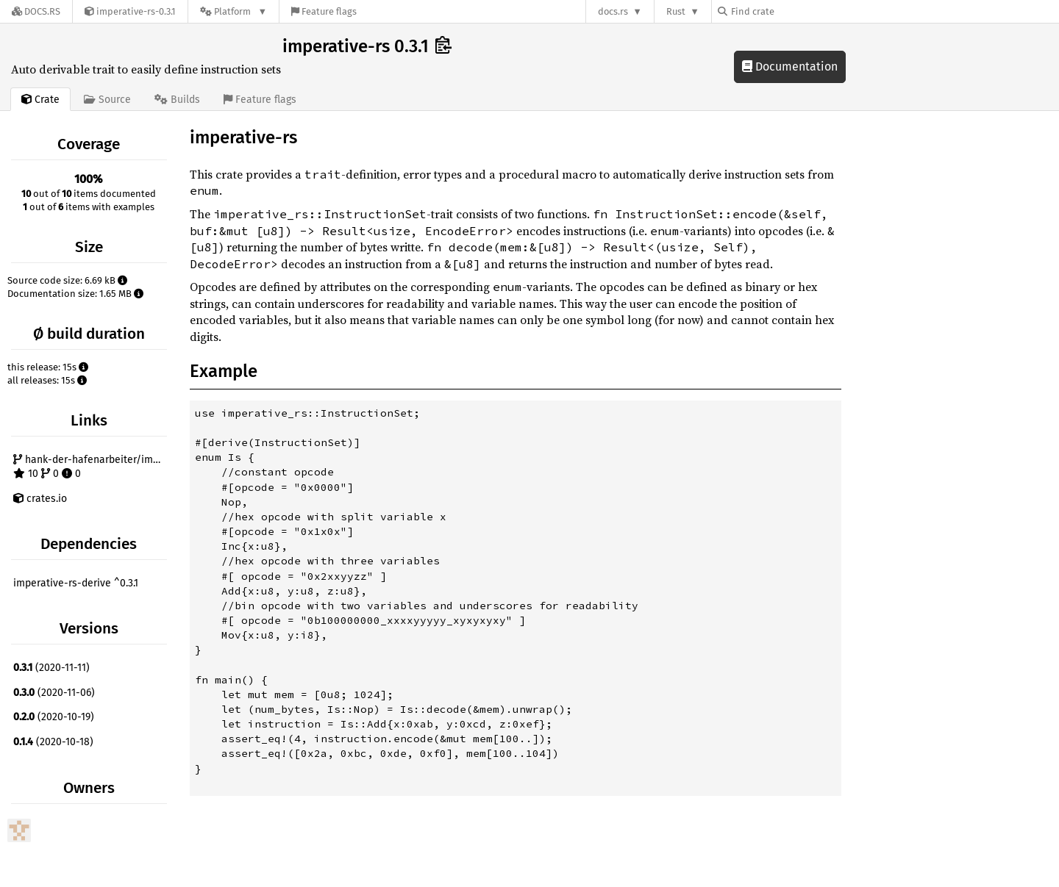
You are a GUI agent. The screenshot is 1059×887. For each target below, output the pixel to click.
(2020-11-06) (54, 692)
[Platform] (233, 11)
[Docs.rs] (36, 11)
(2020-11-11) (51, 667)
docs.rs (613, 11)
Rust (675, 11)
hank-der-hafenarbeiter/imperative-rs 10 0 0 (92, 467)
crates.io (40, 498)
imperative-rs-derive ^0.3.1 (75, 583)
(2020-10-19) (53, 717)
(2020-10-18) (53, 742)
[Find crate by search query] (791, 11)
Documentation (790, 66)
